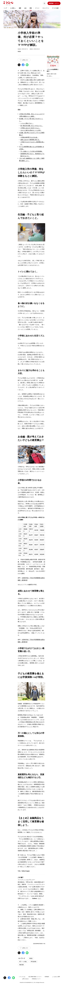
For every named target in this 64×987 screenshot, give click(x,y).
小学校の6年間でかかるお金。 (29, 137)
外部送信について (36, 978)
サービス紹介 (55, 8)
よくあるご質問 (56, 976)
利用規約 (47, 976)
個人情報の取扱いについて (35, 976)
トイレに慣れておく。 (27, 123)
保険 (31, 8)
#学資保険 (33, 961)
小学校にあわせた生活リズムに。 (30, 128)
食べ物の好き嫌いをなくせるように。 (31, 125)
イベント (37, 8)
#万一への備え (23, 961)
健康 (20, 8)
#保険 (30, 958)
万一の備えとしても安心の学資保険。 (31, 151)
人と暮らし (13, 8)
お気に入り (25, 60)
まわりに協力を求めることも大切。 (31, 130)
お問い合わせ (25, 978)
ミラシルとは (22, 976)
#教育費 (21, 964)
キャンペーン (46, 8)
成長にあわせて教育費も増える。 (30, 139)
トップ (5, 8)
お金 (25, 8)
